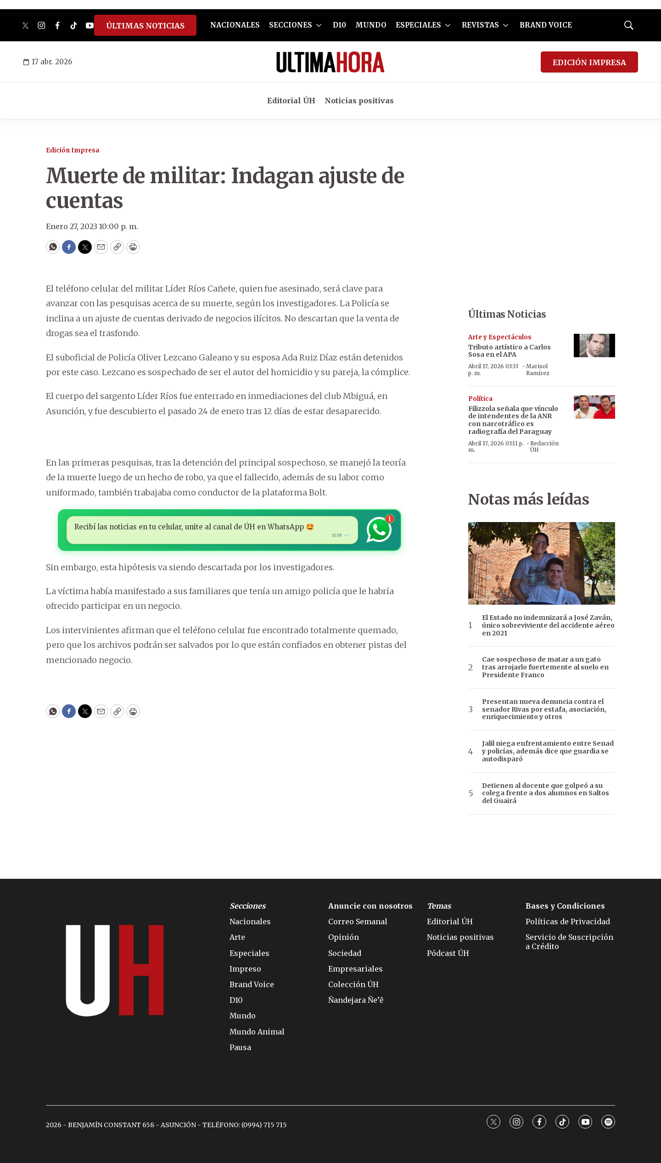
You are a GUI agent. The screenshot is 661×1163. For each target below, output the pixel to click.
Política (480, 399)
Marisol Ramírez (537, 369)
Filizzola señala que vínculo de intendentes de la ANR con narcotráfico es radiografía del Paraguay (513, 420)
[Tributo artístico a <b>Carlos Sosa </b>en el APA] (594, 345)
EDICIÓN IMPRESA (589, 62)
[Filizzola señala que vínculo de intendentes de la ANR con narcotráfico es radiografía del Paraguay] (594, 407)
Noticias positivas (359, 100)
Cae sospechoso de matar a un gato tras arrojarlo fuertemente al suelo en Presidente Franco (545, 667)
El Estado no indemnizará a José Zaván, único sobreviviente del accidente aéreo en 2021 (548, 625)
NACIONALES (235, 25)
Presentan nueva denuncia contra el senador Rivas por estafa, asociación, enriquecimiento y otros (544, 709)
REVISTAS (480, 25)
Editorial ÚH (291, 100)
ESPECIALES (418, 25)
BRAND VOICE (546, 25)
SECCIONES (290, 25)
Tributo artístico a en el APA (509, 351)
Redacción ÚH (544, 446)
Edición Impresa (72, 150)
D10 (339, 25)
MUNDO (371, 25)
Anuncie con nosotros (370, 906)
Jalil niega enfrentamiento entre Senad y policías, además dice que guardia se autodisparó (548, 751)
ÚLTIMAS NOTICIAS (145, 25)
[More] (318, 25)
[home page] (330, 62)
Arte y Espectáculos (500, 337)
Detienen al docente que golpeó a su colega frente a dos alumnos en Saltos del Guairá (545, 793)
